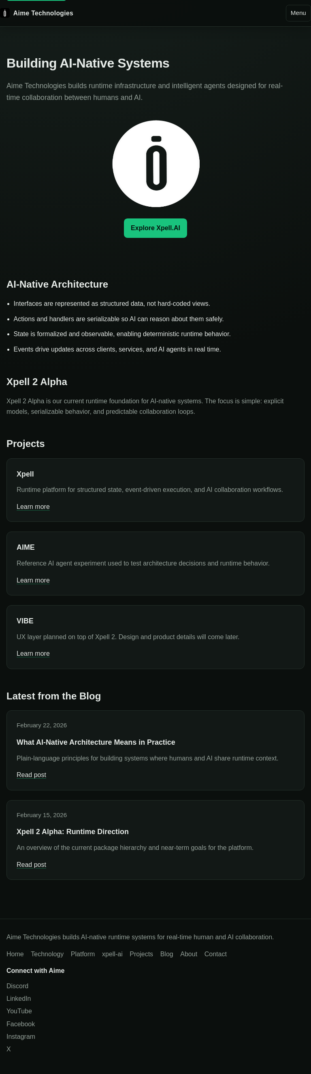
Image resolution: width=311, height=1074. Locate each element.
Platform (83, 954)
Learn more (33, 506)
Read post (31, 774)
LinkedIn (18, 998)
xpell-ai (112, 954)
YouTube (19, 1011)
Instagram (20, 1036)
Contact (215, 954)
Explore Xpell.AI (155, 228)
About (188, 954)
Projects (141, 954)
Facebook (20, 1024)
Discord (17, 986)
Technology (47, 954)
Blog (166, 954)
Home (15, 954)
